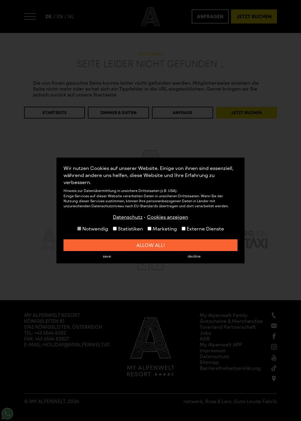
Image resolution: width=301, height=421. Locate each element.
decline (194, 256)
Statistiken (128, 228)
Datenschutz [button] (128, 217)
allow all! (150, 245)
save (107, 256)
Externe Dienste (203, 228)
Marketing (162, 228)
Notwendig (92, 228)
